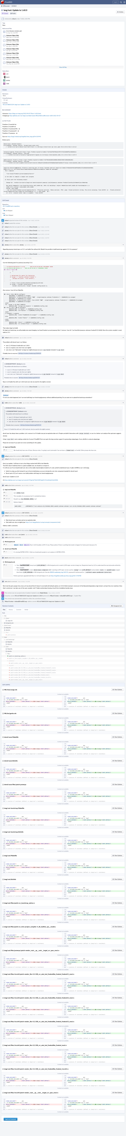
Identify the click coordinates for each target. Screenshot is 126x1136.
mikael (14, 19)
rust (6, 100)
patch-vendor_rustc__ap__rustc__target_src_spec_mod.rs (26, 661)
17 (5, 550)
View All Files (63, 67)
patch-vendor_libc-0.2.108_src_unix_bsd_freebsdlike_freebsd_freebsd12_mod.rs (33, 668)
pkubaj (8, 80)
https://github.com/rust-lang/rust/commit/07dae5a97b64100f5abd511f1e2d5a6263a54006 (31, 479)
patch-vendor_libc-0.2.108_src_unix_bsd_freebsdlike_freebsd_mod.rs (30, 673)
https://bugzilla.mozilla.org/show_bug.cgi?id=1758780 (66, 573)
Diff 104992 (26, 455)
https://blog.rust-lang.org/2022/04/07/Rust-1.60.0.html (25, 113)
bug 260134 (64, 570)
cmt (7, 74)
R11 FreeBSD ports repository (11, 206)
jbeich (7, 77)
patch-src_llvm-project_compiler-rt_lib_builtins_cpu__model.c (26, 656)
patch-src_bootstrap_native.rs (17, 654)
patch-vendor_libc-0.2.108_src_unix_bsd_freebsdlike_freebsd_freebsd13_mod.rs (33, 670)
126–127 (7, 497)
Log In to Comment (10, 1117)
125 (5, 494)
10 (5, 449)
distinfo (8, 628)
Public (14, 13)
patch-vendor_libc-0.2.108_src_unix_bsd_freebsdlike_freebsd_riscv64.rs (31, 675)
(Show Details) (33, 227)
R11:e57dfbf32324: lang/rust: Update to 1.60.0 (16, 104)
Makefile (8, 625)
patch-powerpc (11, 633)
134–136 (7, 500)
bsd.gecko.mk (9, 621)
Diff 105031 (26, 511)
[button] (124, 2)
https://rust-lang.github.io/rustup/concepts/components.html (43, 521)
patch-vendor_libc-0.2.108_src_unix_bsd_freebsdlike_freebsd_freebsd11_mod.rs (33, 666)
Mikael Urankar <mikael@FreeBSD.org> (61, 593)
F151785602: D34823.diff (14, 31)
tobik (7, 83)
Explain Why (77, 593)
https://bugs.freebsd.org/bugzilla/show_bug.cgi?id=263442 (24, 136)
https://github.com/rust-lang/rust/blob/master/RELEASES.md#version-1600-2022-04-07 (35, 116)
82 (5, 543)
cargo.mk (10, 618)
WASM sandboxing (55, 570)
